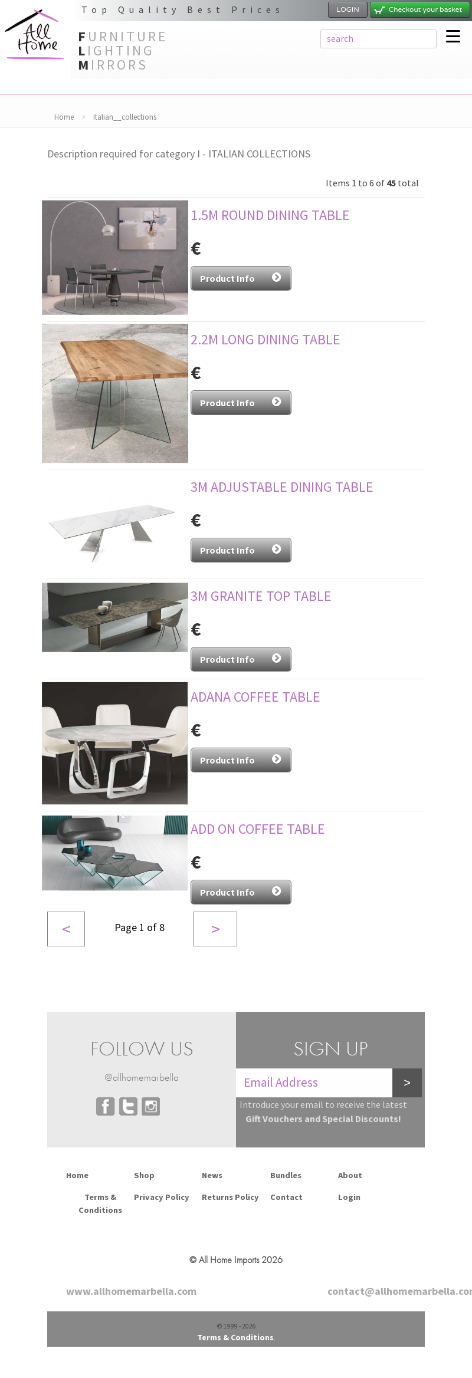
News (212, 1175)
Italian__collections (124, 117)
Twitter (128, 1106)
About (350, 1175)
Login (349, 1197)
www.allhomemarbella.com (131, 1291)
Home (64, 117)
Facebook (105, 1106)
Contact (286, 1197)
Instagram (150, 1106)
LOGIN (347, 9)
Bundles (285, 1175)
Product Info (241, 277)
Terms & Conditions (100, 1203)
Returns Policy (230, 1197)
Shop (144, 1175)
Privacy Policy (161, 1197)
